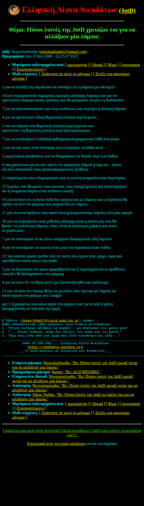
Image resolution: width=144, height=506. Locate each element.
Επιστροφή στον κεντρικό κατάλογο (56, 452)
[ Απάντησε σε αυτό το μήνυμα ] (65, 74)
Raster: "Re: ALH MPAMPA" (76, 380)
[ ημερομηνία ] (77, 65)
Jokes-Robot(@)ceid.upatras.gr (50, 321)
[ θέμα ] (112, 65)
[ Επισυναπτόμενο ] (30, 69)
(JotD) (127, 10)
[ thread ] (97, 65)
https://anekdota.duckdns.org (55, 353)
